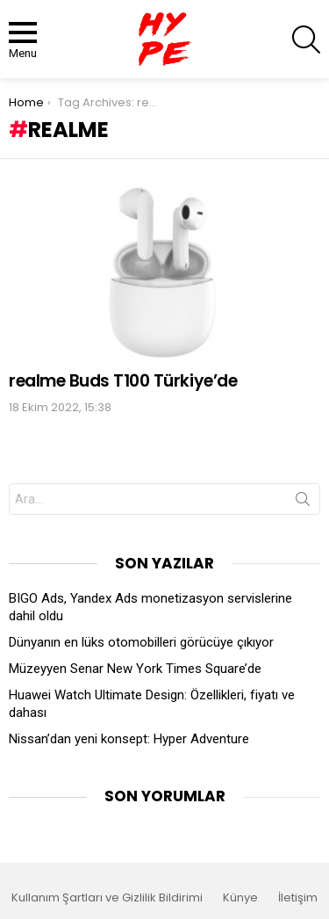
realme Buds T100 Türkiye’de (123, 381)
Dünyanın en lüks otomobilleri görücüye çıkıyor (141, 642)
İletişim (298, 898)
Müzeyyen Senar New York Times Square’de (135, 669)
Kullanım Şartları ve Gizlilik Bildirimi (107, 898)
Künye (240, 898)
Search (302, 502)
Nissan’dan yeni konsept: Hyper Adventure (129, 739)
